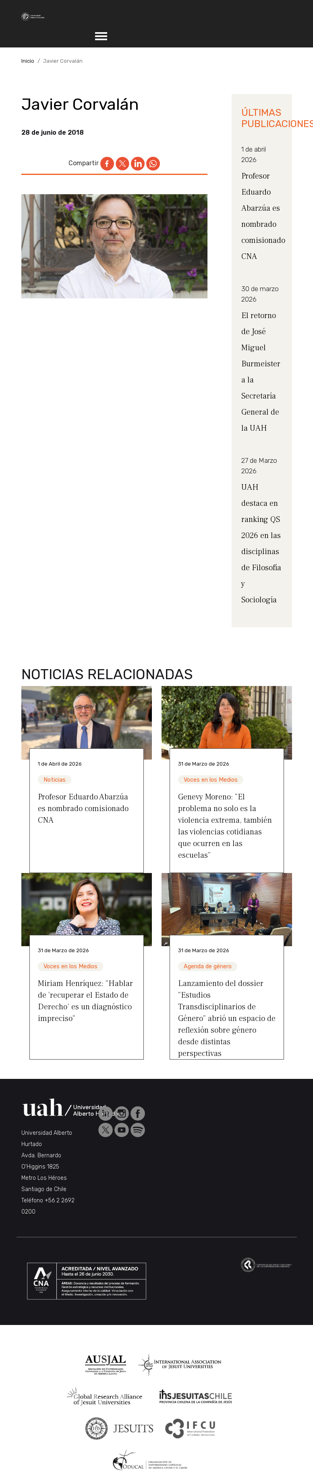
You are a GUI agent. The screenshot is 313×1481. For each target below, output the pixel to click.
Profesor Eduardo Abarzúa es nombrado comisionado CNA (83, 809)
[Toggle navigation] (101, 36)
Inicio (27, 61)
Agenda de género (208, 966)
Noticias (55, 779)
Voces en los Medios (211, 779)
